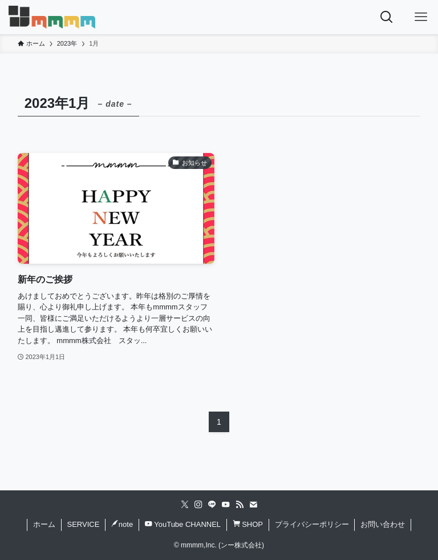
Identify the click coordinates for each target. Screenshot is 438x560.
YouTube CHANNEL (183, 524)
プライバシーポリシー (312, 524)
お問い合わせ (382, 524)
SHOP (248, 524)
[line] (212, 504)
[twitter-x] (185, 504)
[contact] (253, 504)
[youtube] (226, 504)
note (122, 524)
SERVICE (83, 524)
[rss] (239, 504)
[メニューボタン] (421, 17)
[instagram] (198, 504)
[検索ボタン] (387, 17)
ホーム (44, 524)
